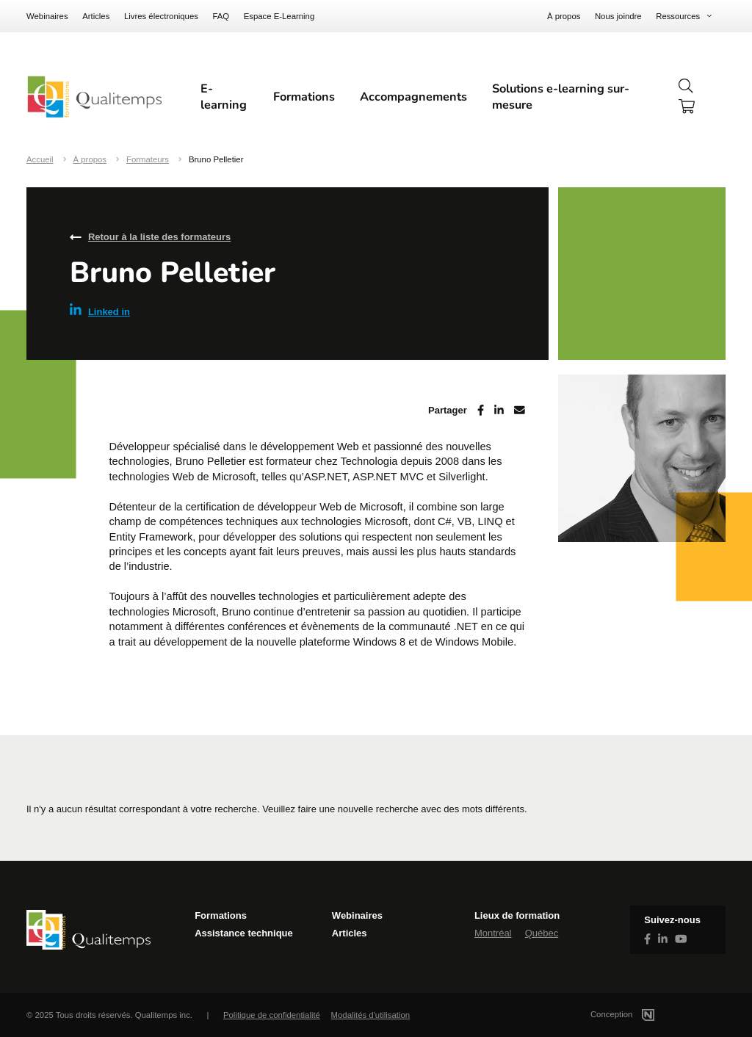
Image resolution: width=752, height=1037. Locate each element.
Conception (640, 1014)
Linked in (100, 310)
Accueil (40, 159)
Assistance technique (244, 933)
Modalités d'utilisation (371, 1015)
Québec (542, 933)
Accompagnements (413, 97)
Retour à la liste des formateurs (159, 236)
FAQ (220, 16)
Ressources (678, 16)
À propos (563, 16)
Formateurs (147, 159)
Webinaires (47, 16)
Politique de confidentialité (271, 1015)
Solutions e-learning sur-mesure (560, 97)
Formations (304, 97)
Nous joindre (618, 16)
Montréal (493, 933)
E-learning (223, 97)
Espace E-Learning (279, 16)
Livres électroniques (161, 16)
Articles (95, 16)
